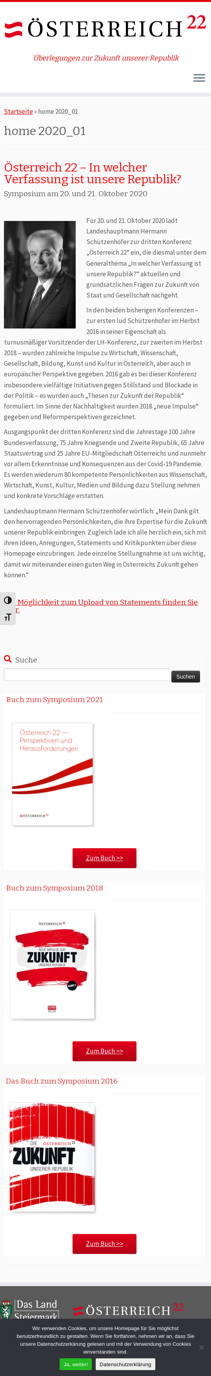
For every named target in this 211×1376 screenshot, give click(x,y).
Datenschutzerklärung (125, 1364)
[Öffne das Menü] (199, 78)
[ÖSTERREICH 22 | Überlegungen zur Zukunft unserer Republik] (105, 28)
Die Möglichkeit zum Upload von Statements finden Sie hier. (101, 606)
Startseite (18, 111)
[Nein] (201, 1347)
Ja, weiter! (76, 1364)
